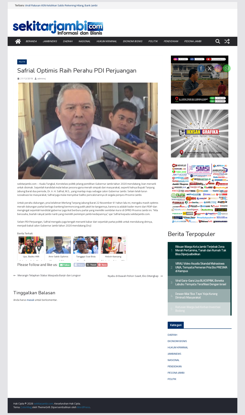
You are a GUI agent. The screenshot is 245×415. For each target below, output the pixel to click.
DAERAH (67, 41)
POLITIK (153, 41)
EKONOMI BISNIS (132, 41)
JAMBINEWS (50, 41)
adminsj (42, 78)
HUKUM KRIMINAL (106, 41)
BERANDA (31, 41)
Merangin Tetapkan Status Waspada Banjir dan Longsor (47, 275)
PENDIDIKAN (171, 41)
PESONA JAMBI (192, 41)
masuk (30, 299)
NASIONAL (84, 41)
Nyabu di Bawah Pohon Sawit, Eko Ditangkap (135, 276)
